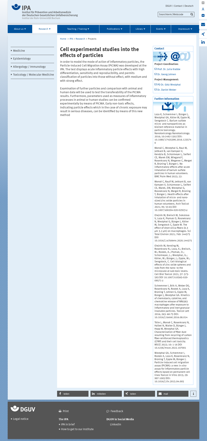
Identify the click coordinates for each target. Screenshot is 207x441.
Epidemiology (22, 58)
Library (139, 29)
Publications (113, 29)
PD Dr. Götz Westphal (169, 84)
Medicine (19, 50)
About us (19, 29)
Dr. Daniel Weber (166, 90)
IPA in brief (68, 424)
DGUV (169, 6)
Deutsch (188, 6)
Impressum (184, 29)
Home (63, 39)
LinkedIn (115, 424)
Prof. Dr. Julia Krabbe (168, 69)
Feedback (117, 411)
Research (43, 29)
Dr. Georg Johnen (166, 74)
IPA (71, 39)
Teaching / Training (77, 29)
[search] (176, 14)
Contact (178, 6)
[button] (72, 394)
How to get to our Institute (77, 429)
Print (66, 411)
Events (159, 29)
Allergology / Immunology (29, 66)
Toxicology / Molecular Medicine (33, 74)
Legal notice (20, 419)
